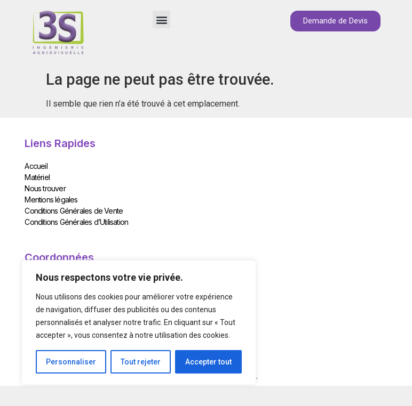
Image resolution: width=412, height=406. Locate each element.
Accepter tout (208, 362)
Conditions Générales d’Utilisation (76, 221)
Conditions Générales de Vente (74, 210)
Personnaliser (71, 362)
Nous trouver (45, 188)
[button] (161, 19)
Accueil (36, 165)
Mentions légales (51, 199)
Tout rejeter (141, 362)
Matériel (37, 177)
